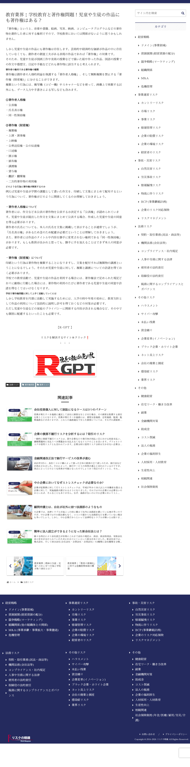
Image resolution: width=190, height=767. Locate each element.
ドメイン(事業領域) (154, 45)
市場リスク (148, 111)
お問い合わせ (147, 739)
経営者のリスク (151, 152)
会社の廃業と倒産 (152, 363)
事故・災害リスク (149, 160)
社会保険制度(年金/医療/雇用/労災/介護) (160, 722)
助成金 (145, 429)
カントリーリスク (152, 103)
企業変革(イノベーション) (158, 338)
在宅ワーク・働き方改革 (156, 404)
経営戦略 (143, 37)
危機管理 (146, 86)
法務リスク (13, 385)
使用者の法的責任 (152, 267)
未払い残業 (148, 322)
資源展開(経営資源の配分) (158, 53)
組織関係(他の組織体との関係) (28, 629)
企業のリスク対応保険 (155, 210)
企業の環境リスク (152, 144)
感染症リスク (149, 371)
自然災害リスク (151, 168)
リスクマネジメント (154, 218)
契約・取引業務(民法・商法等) (161, 234)
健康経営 (146, 396)
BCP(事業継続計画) (154, 201)
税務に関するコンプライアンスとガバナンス (162, 287)
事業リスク (148, 119)
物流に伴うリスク (152, 193)
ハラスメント (149, 305)
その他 (142, 388)
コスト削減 (148, 437)
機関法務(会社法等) (154, 243)
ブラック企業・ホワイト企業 (159, 346)
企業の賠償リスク (152, 136)
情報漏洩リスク (151, 185)
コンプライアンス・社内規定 (159, 251)
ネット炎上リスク (152, 355)
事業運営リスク (148, 94)
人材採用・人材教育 (154, 462)
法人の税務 (148, 445)
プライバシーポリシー (175, 739)
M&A (145, 78)
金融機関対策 (149, 421)
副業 (144, 412)
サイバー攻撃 (149, 314)
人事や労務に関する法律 (156, 259)
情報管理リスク (151, 127)
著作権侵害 (28, 385)
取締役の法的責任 (152, 276)
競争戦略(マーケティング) (158, 61)
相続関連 (146, 478)
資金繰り (146, 330)
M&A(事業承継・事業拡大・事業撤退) (34, 634)
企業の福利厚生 (151, 453)
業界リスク (43, 385)
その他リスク (146, 297)
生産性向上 (148, 470)
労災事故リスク (151, 177)
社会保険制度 (149, 487)
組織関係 (146, 70)
